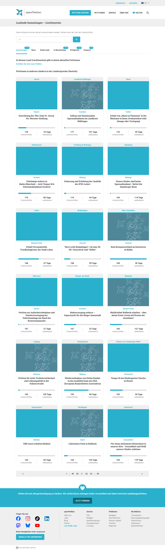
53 (91, 474)
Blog (66, 520)
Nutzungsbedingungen (140, 518)
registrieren (120, 3)
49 (73, 474)
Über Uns (124, 13)
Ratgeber (112, 515)
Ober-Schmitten (128, 210)
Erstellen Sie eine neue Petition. (29, 64)
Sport (82, 440)
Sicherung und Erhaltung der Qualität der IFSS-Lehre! (82, 182)
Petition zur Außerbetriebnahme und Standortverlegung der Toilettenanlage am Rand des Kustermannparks (37, 316)
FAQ (88, 515)
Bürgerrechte (36, 243)
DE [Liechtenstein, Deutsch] (144, 3)
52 (86, 474)
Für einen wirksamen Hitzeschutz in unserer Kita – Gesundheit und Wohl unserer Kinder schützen (128, 446)
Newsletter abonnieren (30, 537)
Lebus (36, 210)
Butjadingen (82, 210)
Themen (112, 523)
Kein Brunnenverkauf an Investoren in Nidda (128, 248)
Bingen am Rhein (82, 276)
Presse (67, 523)
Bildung (82, 177)
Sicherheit (128, 374)
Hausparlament (93, 523)
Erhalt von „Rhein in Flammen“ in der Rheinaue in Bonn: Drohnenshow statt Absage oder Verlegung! (128, 118)
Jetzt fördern (82, 501)
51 (82, 474)
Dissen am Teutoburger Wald (128, 342)
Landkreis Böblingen (82, 79)
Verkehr (36, 177)
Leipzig (37, 342)
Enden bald (44, 50)
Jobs (66, 518)
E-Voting (90, 526)
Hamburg (128, 145)
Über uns (67, 515)
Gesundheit (128, 440)
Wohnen (36, 374)
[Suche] (147, 12)
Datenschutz (136, 520)
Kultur (128, 112)
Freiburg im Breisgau (82, 145)
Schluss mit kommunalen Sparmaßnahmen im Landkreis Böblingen (82, 118)
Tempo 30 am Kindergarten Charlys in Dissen (128, 379)
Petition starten (80, 13)
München (37, 276)
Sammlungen (21, 49)
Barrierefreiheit (137, 526)
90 (98, 474)
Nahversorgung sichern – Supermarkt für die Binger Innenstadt (82, 314)
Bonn (128, 79)
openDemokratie (93, 520)
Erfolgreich (74, 49)
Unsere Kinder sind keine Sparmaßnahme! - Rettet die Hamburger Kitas (128, 184)
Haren (36, 79)
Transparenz (136, 515)
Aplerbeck (128, 407)
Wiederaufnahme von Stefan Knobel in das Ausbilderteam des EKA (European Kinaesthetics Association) (82, 381)
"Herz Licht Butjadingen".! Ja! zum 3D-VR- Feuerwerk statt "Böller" (82, 248)
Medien (37, 440)
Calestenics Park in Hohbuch (83, 443)
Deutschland (82, 342)
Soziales (82, 112)
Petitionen (99, 13)
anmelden (133, 3)
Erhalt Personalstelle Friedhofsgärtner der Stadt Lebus (36, 248)
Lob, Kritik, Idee (70, 526)
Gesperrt (87, 49)
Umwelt (82, 243)
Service (112, 13)
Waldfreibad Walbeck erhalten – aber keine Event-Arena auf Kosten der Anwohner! (128, 315)
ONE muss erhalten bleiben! (36, 443)
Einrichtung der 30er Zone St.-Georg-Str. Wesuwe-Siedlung (37, 117)
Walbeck (128, 276)
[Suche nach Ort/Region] (44, 39)
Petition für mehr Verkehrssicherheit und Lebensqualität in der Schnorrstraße (36, 381)
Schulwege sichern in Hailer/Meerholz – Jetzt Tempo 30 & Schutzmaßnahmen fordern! (36, 184)
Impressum (135, 523)
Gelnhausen (37, 145)
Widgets (90, 518)
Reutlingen (82, 407)
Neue (33, 50)
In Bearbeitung (60, 49)
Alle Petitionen (114, 518)
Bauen (36, 112)
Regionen (112, 526)
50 (77, 474)
